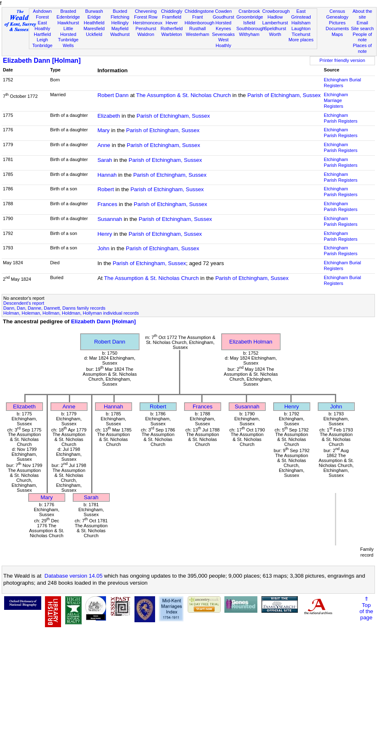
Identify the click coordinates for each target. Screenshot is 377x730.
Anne (103, 145)
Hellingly (120, 22)
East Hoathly (42, 25)
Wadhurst (120, 34)
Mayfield (119, 28)
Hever (171, 22)
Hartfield (42, 34)
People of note (362, 37)
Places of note (362, 48)
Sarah (104, 160)
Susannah (109, 219)
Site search (362, 28)
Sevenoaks (223, 34)
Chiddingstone (199, 11)
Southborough (250, 28)
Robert (105, 189)
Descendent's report (23, 303)
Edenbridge (68, 16)
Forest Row (146, 16)
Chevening (146, 11)
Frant (197, 16)
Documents (337, 28)
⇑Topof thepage (366, 608)
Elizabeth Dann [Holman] (41, 60)
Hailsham (301, 22)
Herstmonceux (148, 22)
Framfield (171, 16)
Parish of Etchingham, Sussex (284, 95)
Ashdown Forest (42, 14)
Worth (275, 34)
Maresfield (93, 28)
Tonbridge (42, 45)
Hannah (107, 175)
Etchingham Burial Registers (342, 82)
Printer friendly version (342, 60)
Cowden (223, 11)
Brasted (68, 11)
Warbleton (171, 34)
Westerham (198, 34)
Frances (107, 204)
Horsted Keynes (223, 25)
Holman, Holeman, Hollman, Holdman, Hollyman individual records (71, 312)
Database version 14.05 (74, 576)
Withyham (249, 34)
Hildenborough (199, 22)
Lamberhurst (275, 22)
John (103, 248)
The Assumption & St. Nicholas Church (183, 95)
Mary (103, 130)
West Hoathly (223, 42)
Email (362, 22)
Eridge (94, 16)
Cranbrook (249, 11)
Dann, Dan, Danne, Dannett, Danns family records (54, 308)
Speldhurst (275, 28)
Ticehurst (301, 34)
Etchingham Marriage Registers (336, 100)
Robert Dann (113, 95)
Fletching (120, 16)
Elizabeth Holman (250, 342)
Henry (104, 234)
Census (337, 11)
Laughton (301, 28)
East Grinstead (301, 14)
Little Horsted (68, 31)
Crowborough (276, 11)
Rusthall (197, 28)
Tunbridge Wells (68, 42)
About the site (362, 14)
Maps (337, 34)
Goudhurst (223, 16)
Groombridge (249, 16)
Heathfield (94, 22)
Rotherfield (171, 28)
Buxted (120, 11)
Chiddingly (171, 11)
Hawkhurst (68, 22)
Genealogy (337, 16)
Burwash (94, 11)
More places (300, 39)
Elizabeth (108, 116)
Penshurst (145, 28)
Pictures (337, 22)
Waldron (145, 34)
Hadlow (275, 16)
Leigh (42, 39)
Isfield (249, 22)
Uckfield (94, 34)
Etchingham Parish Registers (341, 118)
